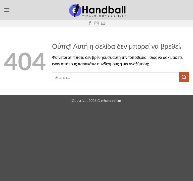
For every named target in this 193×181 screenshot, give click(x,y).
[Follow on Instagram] (96, 23)
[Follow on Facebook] (90, 23)
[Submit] (184, 77)
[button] (7, 10)
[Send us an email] (103, 23)
